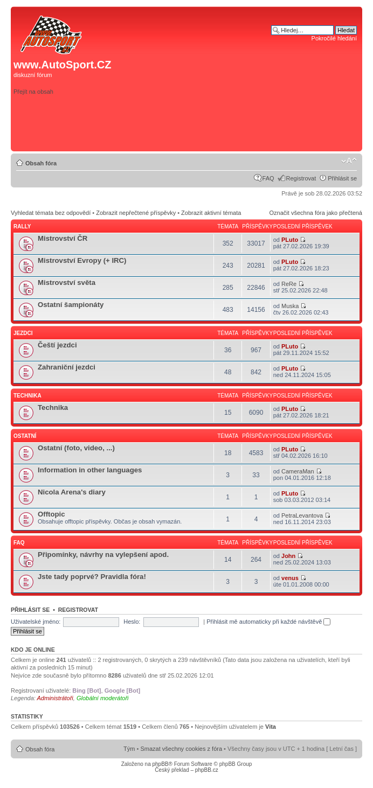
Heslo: (131, 621)
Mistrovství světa (66, 282)
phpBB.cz (206, 770)
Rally (22, 226)
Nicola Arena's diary (72, 492)
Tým (129, 748)
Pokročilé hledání (334, 38)
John (288, 556)
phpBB (160, 764)
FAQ (268, 178)
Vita (270, 726)
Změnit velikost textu (349, 161)
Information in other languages (90, 470)
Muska (290, 306)
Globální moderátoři (103, 698)
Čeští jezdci (57, 345)
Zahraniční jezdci (66, 367)
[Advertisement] (206, 131)
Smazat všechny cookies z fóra (181, 748)
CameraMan (297, 471)
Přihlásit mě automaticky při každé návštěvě (268, 621)
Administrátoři (55, 698)
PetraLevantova (302, 515)
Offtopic (51, 514)
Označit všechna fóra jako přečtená (316, 213)
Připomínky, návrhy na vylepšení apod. (103, 554)
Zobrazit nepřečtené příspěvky (136, 213)
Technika (27, 396)
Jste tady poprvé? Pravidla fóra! (92, 577)
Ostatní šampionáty (70, 305)
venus (290, 578)
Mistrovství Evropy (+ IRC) (82, 260)
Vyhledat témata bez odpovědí (51, 213)
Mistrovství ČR (62, 238)
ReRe (288, 284)
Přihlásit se (342, 178)
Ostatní (24, 436)
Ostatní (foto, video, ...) (76, 448)
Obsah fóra (41, 163)
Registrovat (301, 178)
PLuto (289, 239)
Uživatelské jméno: (35, 621)
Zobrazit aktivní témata (211, 213)
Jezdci (23, 333)
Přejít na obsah (33, 91)
